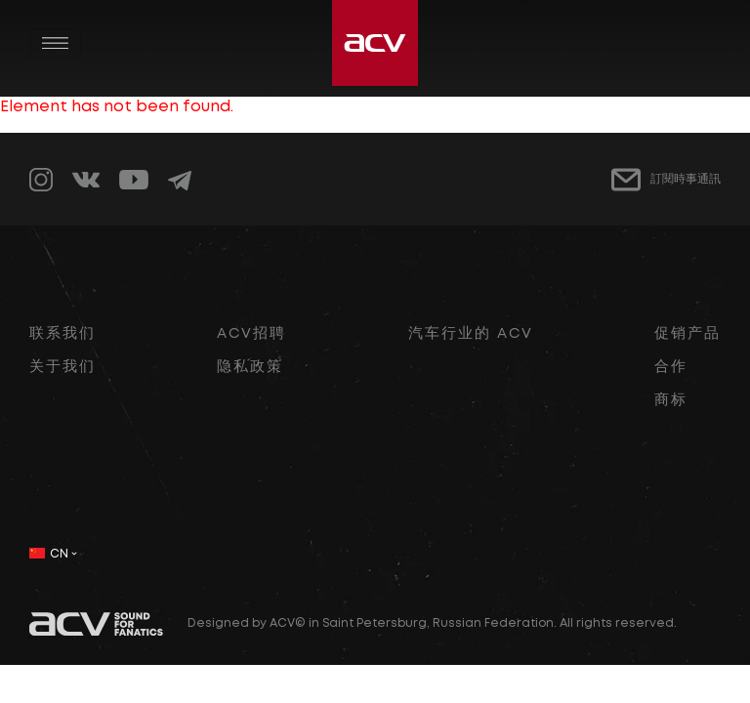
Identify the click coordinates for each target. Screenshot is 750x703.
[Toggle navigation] (55, 43)
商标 (671, 400)
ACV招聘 (251, 334)
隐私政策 (250, 367)
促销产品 (687, 334)
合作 (671, 367)
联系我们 (62, 334)
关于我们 (62, 367)
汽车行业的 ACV (470, 334)
